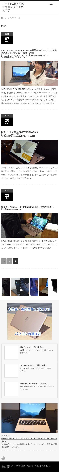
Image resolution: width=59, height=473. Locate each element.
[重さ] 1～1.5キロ (35, 55)
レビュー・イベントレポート (15, 55)
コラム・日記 (13, 134)
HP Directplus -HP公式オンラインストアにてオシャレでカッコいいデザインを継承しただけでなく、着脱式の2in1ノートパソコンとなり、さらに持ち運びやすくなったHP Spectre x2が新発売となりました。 (29, 244)
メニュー (52, 4)
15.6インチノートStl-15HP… (31, 347)
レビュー (23, 57)
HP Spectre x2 (14, 136)
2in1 (44, 55)
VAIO (17, 57)
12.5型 (6, 57)
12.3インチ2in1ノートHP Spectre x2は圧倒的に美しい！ (27, 207)
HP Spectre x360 (28, 136)
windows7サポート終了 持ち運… (34, 384)
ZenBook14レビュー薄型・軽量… (33, 365)
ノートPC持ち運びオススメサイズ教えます (13, 7)
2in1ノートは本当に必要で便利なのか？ (19, 132)
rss (3, 458)
